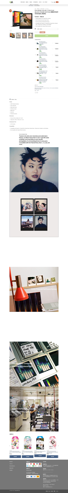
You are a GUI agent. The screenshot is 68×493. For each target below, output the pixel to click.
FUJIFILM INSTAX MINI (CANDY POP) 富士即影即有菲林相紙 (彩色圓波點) (15, 452)
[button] (52, 2)
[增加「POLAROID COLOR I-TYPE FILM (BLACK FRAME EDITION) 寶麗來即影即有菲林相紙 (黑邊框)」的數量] (38, 32)
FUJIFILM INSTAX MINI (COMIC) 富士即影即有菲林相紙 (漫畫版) (40, 452)
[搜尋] (51, 2)
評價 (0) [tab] (16, 99)
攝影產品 (27, 2)
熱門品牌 (46, 2)
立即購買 (46, 35)
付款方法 (11, 463)
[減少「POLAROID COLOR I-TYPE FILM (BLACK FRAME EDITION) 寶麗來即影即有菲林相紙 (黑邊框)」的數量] (35, 32)
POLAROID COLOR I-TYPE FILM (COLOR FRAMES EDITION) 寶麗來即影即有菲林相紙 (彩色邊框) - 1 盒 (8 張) (43, 79)
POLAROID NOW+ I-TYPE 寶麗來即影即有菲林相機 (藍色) (43, 43)
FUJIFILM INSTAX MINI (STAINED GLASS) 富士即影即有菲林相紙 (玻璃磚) (27, 452)
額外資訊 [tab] (12, 99)
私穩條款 (11, 470)
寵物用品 (31, 2)
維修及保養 (11, 468)
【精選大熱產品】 (31, 5)
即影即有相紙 (41, 86)
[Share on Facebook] (35, 92)
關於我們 (11, 461)
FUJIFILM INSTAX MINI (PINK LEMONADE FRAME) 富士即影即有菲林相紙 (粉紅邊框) (52, 452)
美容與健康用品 (35, 2)
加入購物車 (42, 32)
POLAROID (37, 86)
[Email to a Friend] (37, 92)
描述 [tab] (10, 99)
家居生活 (40, 2)
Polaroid (38, 90)
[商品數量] (37, 32)
